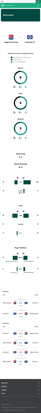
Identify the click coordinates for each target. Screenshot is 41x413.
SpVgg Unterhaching (34, 313)
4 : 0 (20, 313)
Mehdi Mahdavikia (29, 261)
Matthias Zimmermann (11, 261)
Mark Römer (14, 272)
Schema (20, 305)
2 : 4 (20, 303)
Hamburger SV (6, 313)
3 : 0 (20, 352)
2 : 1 (20, 343)
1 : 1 (20, 333)
